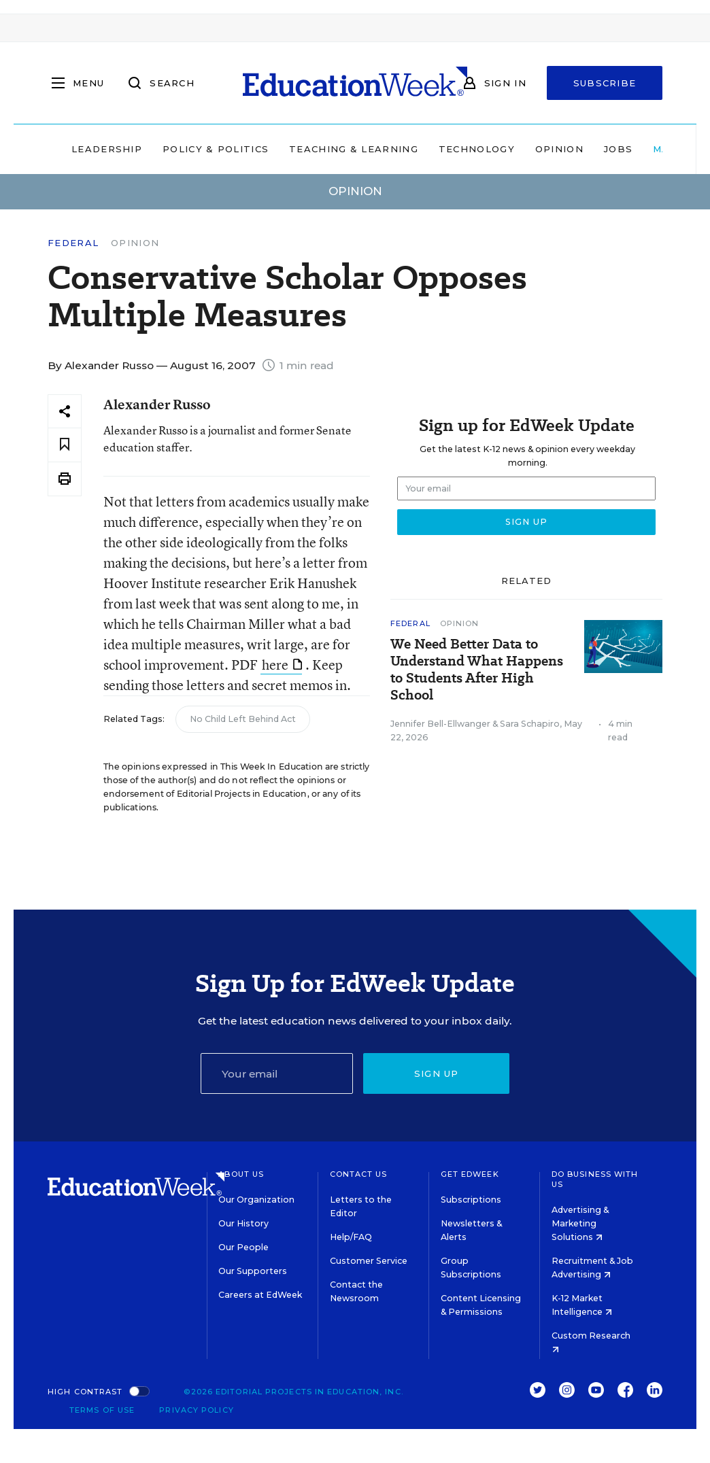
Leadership (106, 148)
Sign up (436, 1073)
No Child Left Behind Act (243, 719)
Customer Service (368, 1261)
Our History (243, 1223)
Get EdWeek (470, 1174)
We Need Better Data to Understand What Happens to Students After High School (476, 670)
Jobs (618, 148)
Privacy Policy (196, 1410)
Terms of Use (102, 1410)
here (282, 664)
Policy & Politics (216, 148)
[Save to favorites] (64, 445)
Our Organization (256, 1199)
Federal (73, 243)
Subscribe (605, 83)
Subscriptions (471, 1199)
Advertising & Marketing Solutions (580, 1223)
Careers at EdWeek (260, 1295)
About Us (241, 1174)
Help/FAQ (351, 1237)
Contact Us (359, 1174)
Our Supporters (252, 1271)
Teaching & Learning (353, 148)
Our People (243, 1247)
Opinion (559, 148)
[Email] (277, 1073)
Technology (477, 148)
